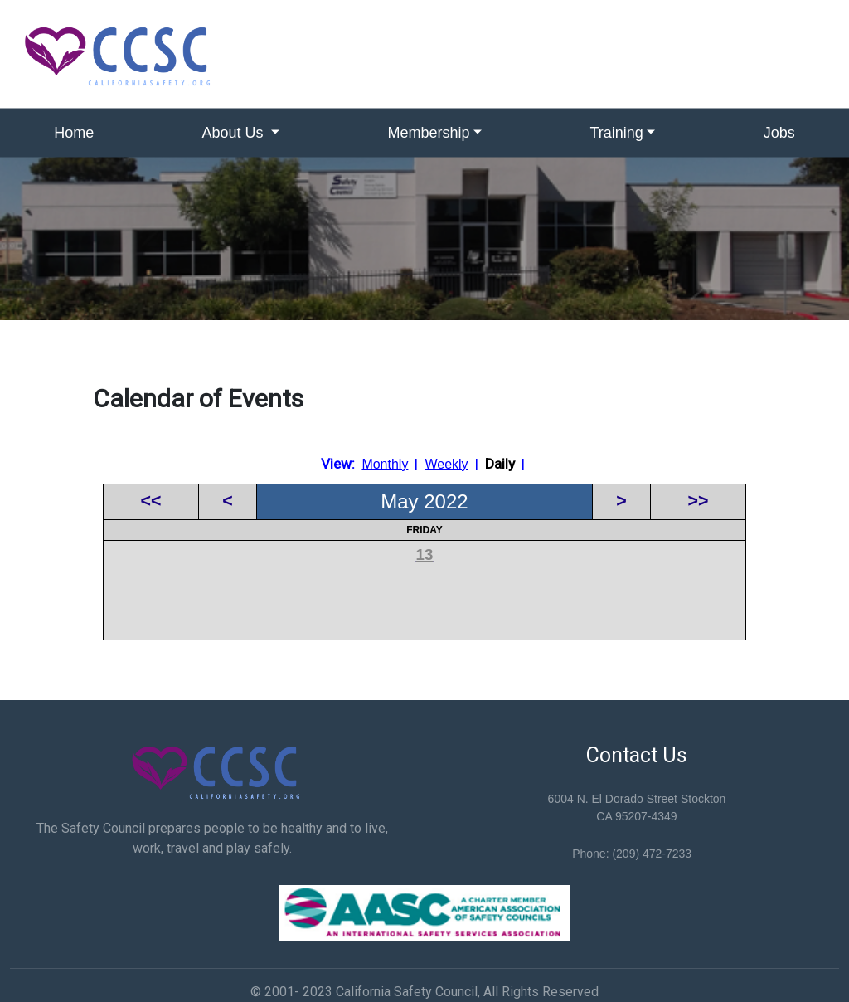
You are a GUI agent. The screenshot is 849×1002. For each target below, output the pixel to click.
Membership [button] (429, 132)
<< (151, 501)
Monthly (384, 464)
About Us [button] (235, 132)
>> (698, 501)
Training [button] (616, 132)
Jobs (779, 132)
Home (74, 132)
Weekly (446, 464)
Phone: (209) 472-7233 (631, 853)
